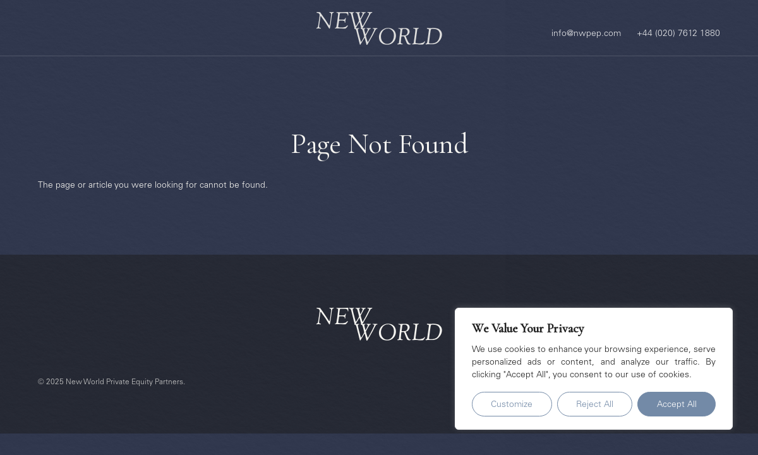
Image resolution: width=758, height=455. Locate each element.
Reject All (594, 405)
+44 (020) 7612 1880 (678, 34)
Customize (511, 405)
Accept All (677, 405)
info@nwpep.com (586, 34)
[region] (594, 369)
